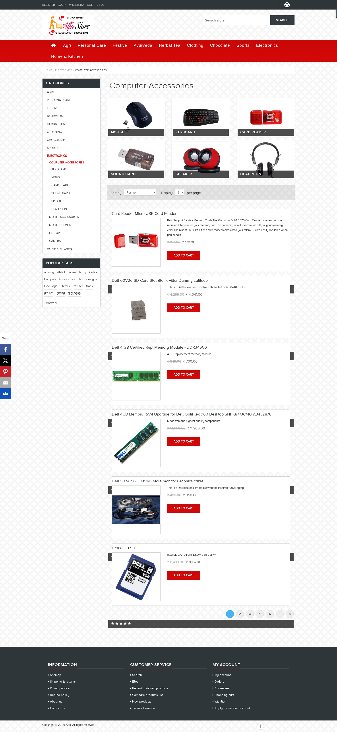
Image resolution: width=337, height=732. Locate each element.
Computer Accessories (66, 162)
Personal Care (92, 45)
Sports (243, 45)
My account (223, 675)
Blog (135, 681)
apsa (72, 272)
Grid (280, 192)
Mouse (117, 132)
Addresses (222, 688)
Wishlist (220, 701)
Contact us (96, 4)
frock (89, 286)
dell (80, 279)
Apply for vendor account (232, 708)
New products (141, 701)
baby (82, 272)
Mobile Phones (60, 225)
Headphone (251, 174)
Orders (219, 681)
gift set (48, 293)
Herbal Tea (169, 45)
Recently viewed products (150, 688)
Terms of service (143, 708)
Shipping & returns (63, 681)
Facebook (260, 726)
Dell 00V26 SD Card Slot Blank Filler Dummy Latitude (160, 280)
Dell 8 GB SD (123, 548)
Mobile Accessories (64, 217)
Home (48, 70)
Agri (67, 45)
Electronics (267, 45)
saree (74, 293)
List (288, 192)
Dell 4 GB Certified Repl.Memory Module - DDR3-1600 (159, 347)
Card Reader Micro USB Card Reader (144, 213)
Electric (65, 286)
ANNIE (61, 272)
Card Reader (253, 132)
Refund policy (59, 695)
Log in (62, 4)
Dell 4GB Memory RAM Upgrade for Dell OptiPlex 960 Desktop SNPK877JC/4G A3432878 (191, 414)
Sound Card (123, 174)
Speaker (184, 174)
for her (78, 286)
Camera (55, 241)
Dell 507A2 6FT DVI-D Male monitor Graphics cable (157, 481)
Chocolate (220, 45)
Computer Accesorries (59, 279)
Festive (120, 45)
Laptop (54, 233)
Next (280, 614)
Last (290, 614)
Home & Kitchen (67, 56)
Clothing (195, 45)
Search (137, 675)
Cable (93, 272)
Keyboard (185, 132)
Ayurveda (143, 45)
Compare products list (147, 695)
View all (52, 303)
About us (56, 701)
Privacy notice (60, 688)
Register (48, 4)
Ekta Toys (50, 286)
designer (92, 279)
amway (49, 272)
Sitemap (55, 675)
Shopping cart (224, 695)
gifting (60, 293)
